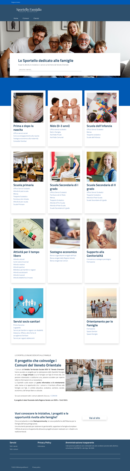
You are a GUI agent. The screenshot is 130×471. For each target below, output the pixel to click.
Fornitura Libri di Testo (57, 195)
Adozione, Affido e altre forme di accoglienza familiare (24, 334)
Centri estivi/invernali (21, 262)
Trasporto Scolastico (20, 196)
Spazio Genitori (92, 331)
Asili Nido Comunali (56, 137)
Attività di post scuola (20, 191)
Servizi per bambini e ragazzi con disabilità (28, 330)
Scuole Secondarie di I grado (60, 208)
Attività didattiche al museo (23, 277)
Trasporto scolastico (93, 134)
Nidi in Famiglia (55, 132)
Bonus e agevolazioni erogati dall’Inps (63, 255)
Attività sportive (19, 267)
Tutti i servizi (13, 446)
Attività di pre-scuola (20, 201)
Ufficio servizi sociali (20, 133)
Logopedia (17, 327)
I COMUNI (53, 395)
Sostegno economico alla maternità (25, 138)
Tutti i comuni (14, 449)
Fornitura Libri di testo (21, 199)
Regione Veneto (15, 2)
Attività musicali (19, 275)
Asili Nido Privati (56, 134)
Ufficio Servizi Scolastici (95, 129)
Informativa (41, 446)
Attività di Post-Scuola (58, 205)
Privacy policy (36, 467)
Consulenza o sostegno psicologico (99, 259)
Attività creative (19, 264)
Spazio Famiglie (92, 334)
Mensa (89, 132)
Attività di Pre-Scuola (57, 203)
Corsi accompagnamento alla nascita (26, 136)
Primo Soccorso (18, 325)
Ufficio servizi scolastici (58, 129)
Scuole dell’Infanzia (93, 137)
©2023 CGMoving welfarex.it (19, 467)
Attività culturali (19, 259)
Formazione (91, 262)
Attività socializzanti (20, 272)
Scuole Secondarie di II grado (97, 200)
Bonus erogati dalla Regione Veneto (62, 258)
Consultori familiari (20, 141)
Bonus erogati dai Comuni (59, 260)
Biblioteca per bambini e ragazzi (24, 269)
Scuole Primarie (18, 204)
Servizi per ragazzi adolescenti (24, 338)
